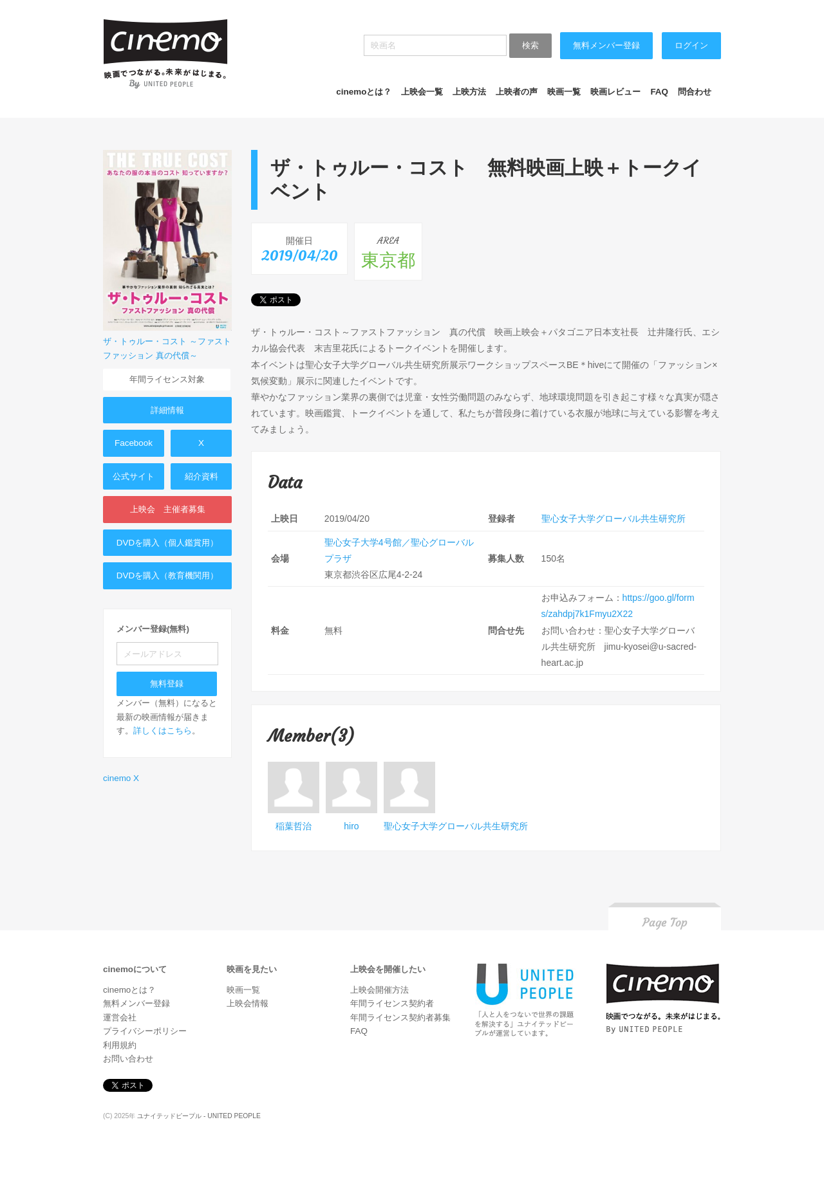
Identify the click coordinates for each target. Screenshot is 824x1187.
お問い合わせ (128, 1058)
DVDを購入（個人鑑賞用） (167, 542)
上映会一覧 (422, 92)
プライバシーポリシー (145, 1031)
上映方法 (469, 92)
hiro (351, 826)
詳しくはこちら (162, 730)
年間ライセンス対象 (167, 379)
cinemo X (121, 778)
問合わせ (694, 92)
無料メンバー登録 (606, 45)
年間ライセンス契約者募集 (400, 1017)
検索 (530, 45)
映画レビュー (615, 92)
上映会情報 (247, 1003)
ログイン (691, 45)
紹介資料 (201, 476)
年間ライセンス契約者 (392, 1003)
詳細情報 (167, 410)
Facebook (134, 443)
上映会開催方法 (379, 990)
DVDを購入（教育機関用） (167, 575)
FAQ (659, 92)
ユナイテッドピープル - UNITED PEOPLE (199, 1115)
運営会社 (119, 1017)
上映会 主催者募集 (167, 509)
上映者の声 (517, 92)
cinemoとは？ (363, 92)
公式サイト (133, 476)
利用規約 (119, 1045)
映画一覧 (564, 92)
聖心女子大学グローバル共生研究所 (613, 518)
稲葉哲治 (294, 826)
